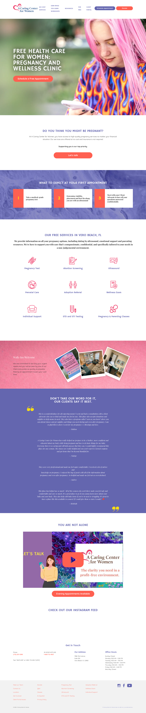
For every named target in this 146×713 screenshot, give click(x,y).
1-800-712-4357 (49, 654)
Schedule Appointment (105, 8)
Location (16, 692)
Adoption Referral (91, 685)
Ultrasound (65, 692)
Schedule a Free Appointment (33, 78)
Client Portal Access (19, 699)
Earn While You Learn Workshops (55, 8)
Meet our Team (18, 685)
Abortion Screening (67, 688)
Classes (39, 692)
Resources (69, 8)
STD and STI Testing (67, 696)
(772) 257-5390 (18, 654)
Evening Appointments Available (73, 593)
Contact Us (16, 688)
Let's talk (73, 155)
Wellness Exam (90, 688)
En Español (40, 696)
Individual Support (92, 692)
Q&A (38, 688)
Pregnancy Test (66, 685)
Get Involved (17, 696)
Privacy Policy (41, 699)
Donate (124, 8)
